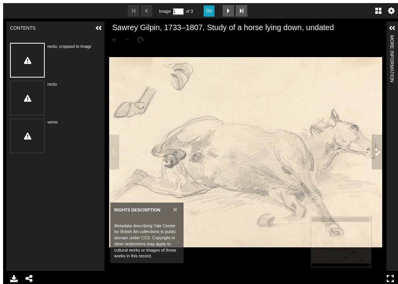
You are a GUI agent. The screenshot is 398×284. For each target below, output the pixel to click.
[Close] (175, 209)
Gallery (378, 11)
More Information (392, 38)
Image (164, 11)
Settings (391, 11)
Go (209, 11)
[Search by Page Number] (178, 11)
